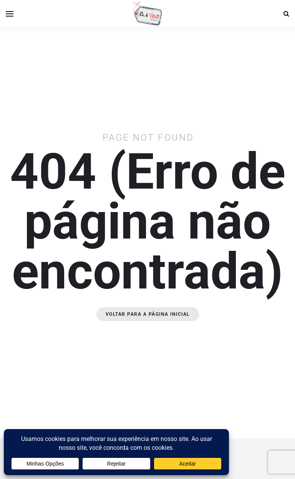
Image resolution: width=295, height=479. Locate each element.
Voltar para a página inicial (148, 314)
